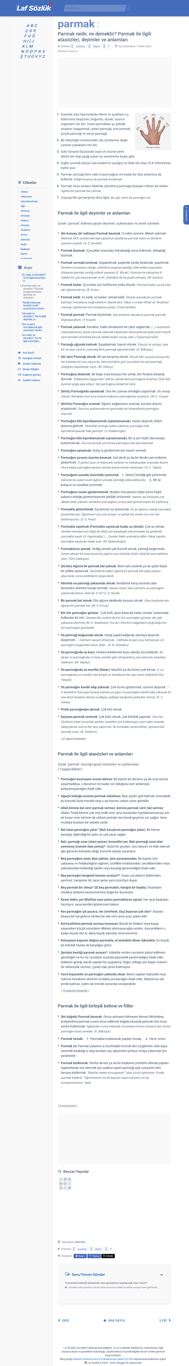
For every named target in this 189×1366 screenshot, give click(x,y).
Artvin (24, 234)
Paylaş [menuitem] (94, 1256)
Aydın (24, 244)
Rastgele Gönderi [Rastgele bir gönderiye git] (30, 358)
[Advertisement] (114, 82)
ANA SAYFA (114, 1320)
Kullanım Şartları (29, 374)
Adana (24, 191)
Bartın (24, 253)
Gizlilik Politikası (29, 380)
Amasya (25, 215)
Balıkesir (25, 249)
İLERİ (165, 1320)
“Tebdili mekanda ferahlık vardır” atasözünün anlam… (34, 305)
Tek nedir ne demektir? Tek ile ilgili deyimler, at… (34, 316)
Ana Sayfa (26, 352)
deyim (96, 46)
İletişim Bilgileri (28, 369)
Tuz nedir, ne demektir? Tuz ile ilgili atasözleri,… (31, 338)
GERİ (63, 1320)
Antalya (25, 225)
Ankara (25, 220)
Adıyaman (26, 196)
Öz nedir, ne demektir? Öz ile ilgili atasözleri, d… (34, 277)
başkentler (26, 258)
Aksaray (25, 210)
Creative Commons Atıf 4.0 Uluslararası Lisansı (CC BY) (102, 1359)
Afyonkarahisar (29, 201)
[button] (115, 1275)
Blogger (121, 1362)
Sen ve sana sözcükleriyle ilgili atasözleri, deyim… (32, 327)
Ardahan (25, 229)
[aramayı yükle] (93, 8)
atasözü (80, 46)
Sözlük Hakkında (29, 363)
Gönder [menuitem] (108, 1256)
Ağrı (23, 206)
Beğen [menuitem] (80, 1256)
